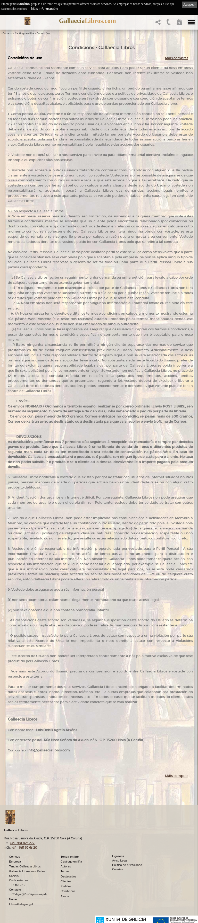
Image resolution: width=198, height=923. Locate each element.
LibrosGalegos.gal (21, 904)
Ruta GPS (18, 884)
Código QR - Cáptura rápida (29, 894)
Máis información (44, 9)
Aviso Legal (119, 860)
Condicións (43, 33)
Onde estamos (18, 880)
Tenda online (70, 856)
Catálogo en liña (24, 33)
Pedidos (66, 886)
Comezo (7, 33)
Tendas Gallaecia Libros (25, 866)
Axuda (65, 896)
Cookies (117, 869)
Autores (66, 866)
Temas (65, 871)
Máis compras (176, 58)
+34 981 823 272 (22, 843)
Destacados (68, 876)
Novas (13, 899)
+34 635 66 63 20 (24, 847)
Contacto (15, 889)
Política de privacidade (127, 864)
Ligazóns (118, 856)
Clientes (66, 881)
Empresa (15, 861)
